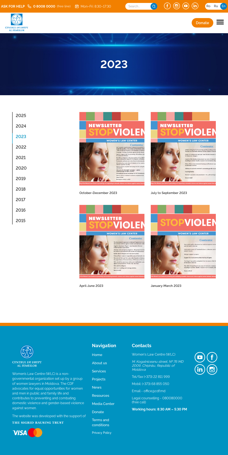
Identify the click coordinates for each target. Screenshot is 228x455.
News (96, 387)
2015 (20, 220)
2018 (21, 189)
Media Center (103, 404)
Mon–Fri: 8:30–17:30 (93, 6)
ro (208, 6)
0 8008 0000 (49, 6)
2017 (20, 199)
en (223, 6)
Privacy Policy (101, 432)
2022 (21, 147)
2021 (21, 157)
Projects (98, 379)
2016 (21, 210)
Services (99, 371)
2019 (21, 178)
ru (216, 6)
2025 (21, 115)
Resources (100, 395)
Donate (202, 23)
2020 (21, 168)
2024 (21, 126)
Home (97, 355)
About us (99, 363)
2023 (21, 136)
